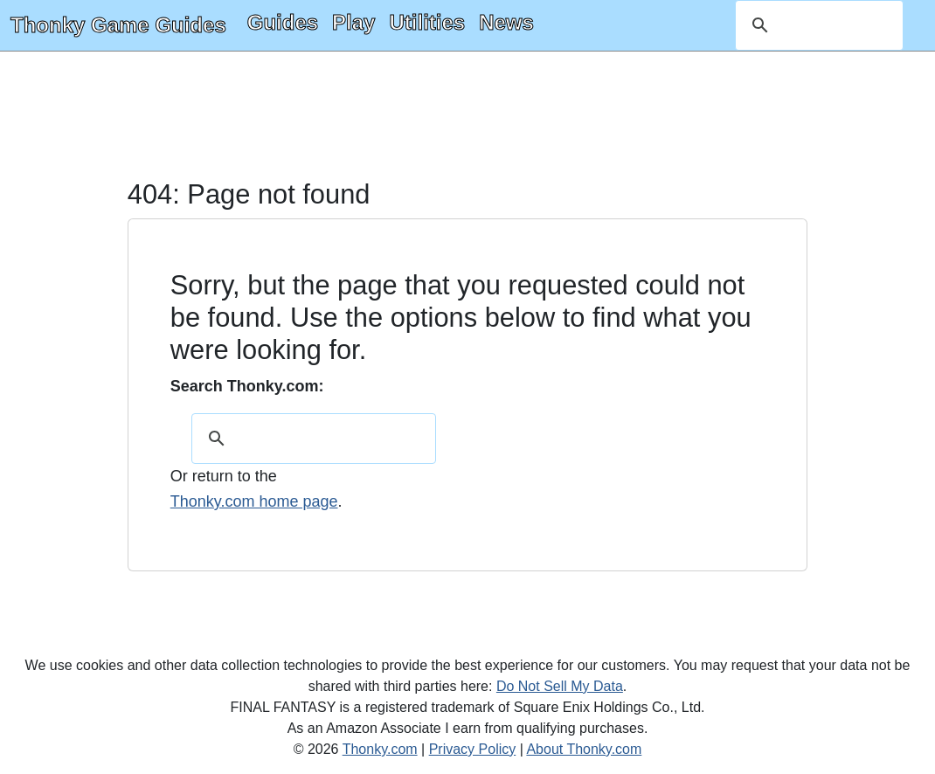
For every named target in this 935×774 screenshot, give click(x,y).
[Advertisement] (467, 117)
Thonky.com (380, 749)
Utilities (427, 22)
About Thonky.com (583, 749)
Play (353, 22)
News (506, 22)
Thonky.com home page (254, 501)
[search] (816, 25)
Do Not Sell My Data (559, 686)
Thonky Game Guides (118, 25)
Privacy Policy (472, 749)
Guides (282, 22)
